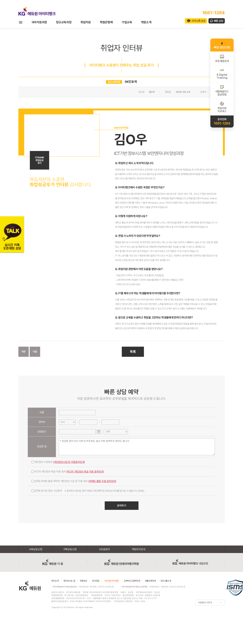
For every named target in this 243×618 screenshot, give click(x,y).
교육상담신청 (35, 549)
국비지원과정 (39, 22)
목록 (133, 352)
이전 (24, 351)
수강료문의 (104, 549)
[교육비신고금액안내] (106, 587)
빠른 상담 (218, 20)
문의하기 (121, 505)
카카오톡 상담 (198, 20)
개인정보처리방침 (111, 581)
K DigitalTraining (222, 73)
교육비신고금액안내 (132, 581)
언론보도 (83, 581)
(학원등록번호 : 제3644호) (146, 587)
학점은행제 (106, 22)
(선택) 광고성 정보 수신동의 (87, 490)
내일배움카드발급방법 (222, 90)
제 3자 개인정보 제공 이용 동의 (67, 471)
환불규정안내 (150, 581)
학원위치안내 (138, 549)
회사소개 (55, 581)
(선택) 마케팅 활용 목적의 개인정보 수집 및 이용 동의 (73, 481)
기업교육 (127, 22)
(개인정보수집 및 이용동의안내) (69, 461)
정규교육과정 (63, 22)
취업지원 (85, 22)
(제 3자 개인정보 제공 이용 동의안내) (85, 471)
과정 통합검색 (222, 58)
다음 (35, 351)
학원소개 (146, 22)
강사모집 (95, 581)
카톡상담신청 (70, 549)
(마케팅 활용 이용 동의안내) (102, 481)
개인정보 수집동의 (58, 461)
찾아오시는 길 (69, 581)
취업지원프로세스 (221, 107)
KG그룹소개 (166, 581)
